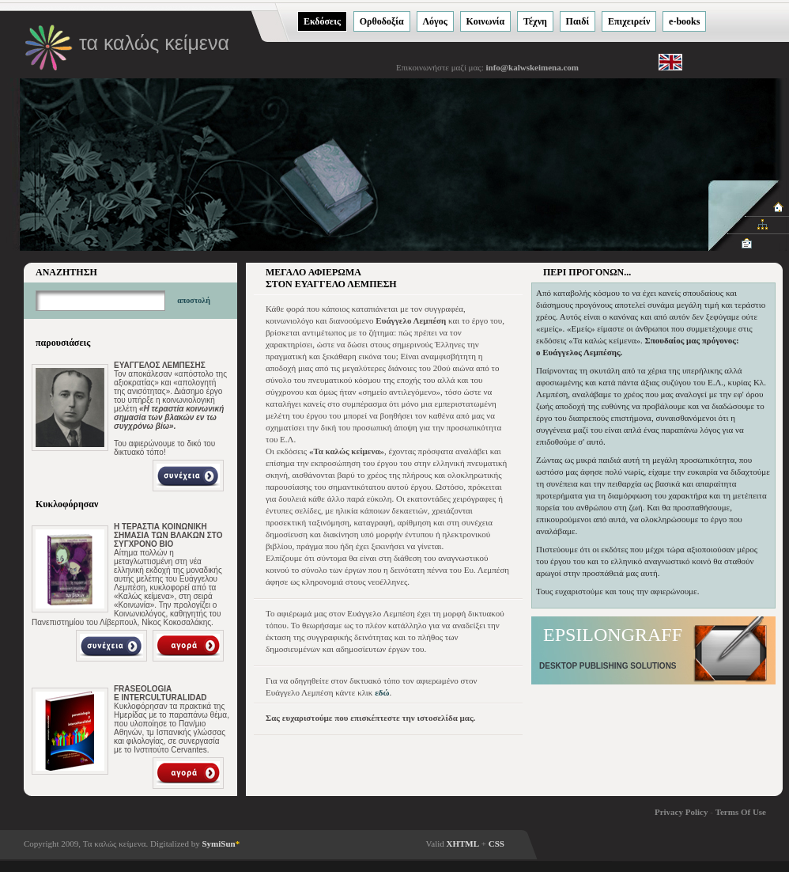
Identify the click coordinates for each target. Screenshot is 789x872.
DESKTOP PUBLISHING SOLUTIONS (608, 666)
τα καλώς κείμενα (154, 43)
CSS (496, 843)
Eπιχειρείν (629, 21)
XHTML (463, 843)
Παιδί (578, 21)
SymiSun (221, 843)
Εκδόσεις (322, 21)
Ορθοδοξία (382, 21)
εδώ (382, 692)
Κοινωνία (485, 21)
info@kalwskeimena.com (531, 67)
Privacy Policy (681, 812)
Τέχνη (535, 21)
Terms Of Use (740, 812)
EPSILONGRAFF (612, 634)
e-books (684, 21)
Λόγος (435, 21)
